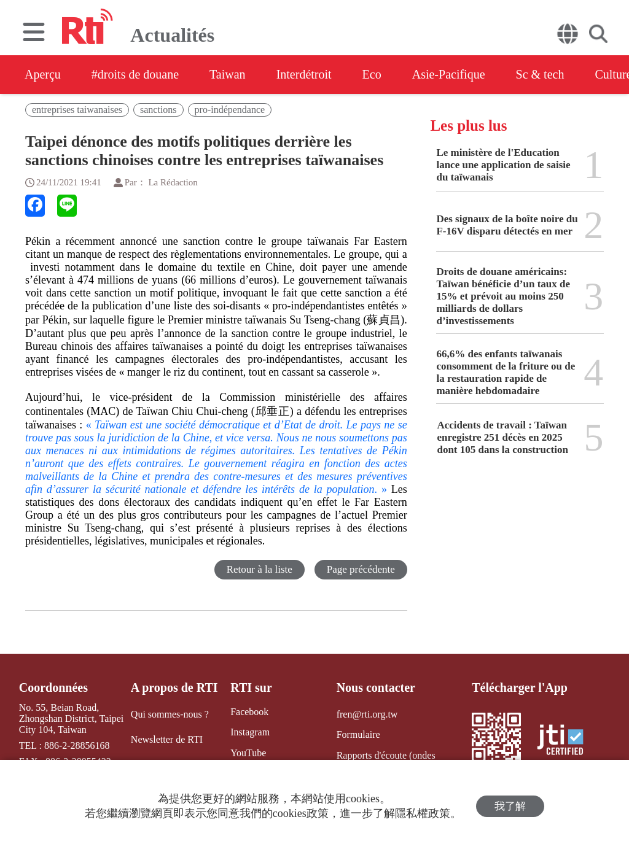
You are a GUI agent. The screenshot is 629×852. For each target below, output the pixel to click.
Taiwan (227, 74)
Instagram (250, 732)
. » (216, 482)
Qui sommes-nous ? (170, 714)
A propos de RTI (174, 687)
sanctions (158, 109)
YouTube (248, 753)
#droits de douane (135, 74)
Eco (371, 74)
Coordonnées (53, 687)
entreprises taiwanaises (77, 109)
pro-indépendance (230, 109)
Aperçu (43, 74)
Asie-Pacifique (448, 74)
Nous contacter (376, 687)
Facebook (249, 712)
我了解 (510, 806)
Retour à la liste (259, 569)
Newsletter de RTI (167, 739)
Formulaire (358, 734)
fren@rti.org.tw (367, 714)
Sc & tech (540, 74)
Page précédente (361, 569)
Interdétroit (304, 74)
